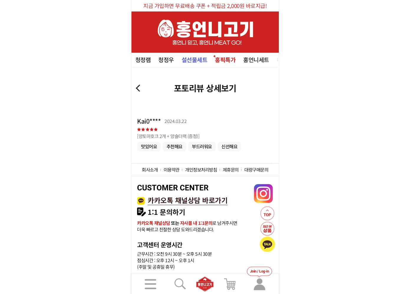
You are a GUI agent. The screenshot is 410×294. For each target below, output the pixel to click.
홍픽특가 (225, 59)
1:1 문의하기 (166, 212)
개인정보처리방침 (201, 169)
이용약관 (172, 169)
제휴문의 (231, 169)
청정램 (143, 59)
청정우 (166, 59)
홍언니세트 (256, 59)
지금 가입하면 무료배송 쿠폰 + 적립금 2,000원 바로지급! (205, 5)
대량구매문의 (256, 169)
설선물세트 (195, 59)
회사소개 (150, 169)
